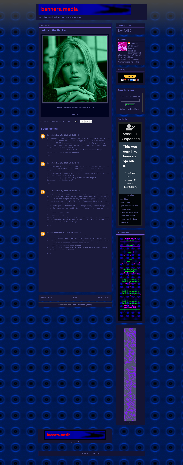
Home (75, 298)
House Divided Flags (57, 220)
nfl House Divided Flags (66, 222)
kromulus (135, 43)
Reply (49, 156)
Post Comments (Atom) (82, 305)
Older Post (104, 298)
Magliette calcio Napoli (84, 178)
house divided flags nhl (58, 150)
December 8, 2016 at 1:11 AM (67, 233)
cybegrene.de (75, 442)
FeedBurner (135, 109)
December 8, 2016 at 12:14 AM (66, 191)
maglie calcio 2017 (67, 176)
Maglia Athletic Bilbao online (92, 247)
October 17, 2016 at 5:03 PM (65, 135)
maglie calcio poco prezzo (59, 178)
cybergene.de (130, 422)
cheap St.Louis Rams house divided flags (89, 217)
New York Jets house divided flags (85, 150)
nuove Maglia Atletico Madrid (60, 250)
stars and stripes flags (58, 213)
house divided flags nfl (63, 148)
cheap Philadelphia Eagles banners (63, 152)
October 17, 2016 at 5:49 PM (65, 163)
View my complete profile (128, 62)
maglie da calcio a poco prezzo (61, 247)
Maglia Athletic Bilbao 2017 (60, 180)
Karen (49, 135)
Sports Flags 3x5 (78, 220)
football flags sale (56, 215)
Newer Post (46, 298)
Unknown (50, 233)
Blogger (96, 453)
